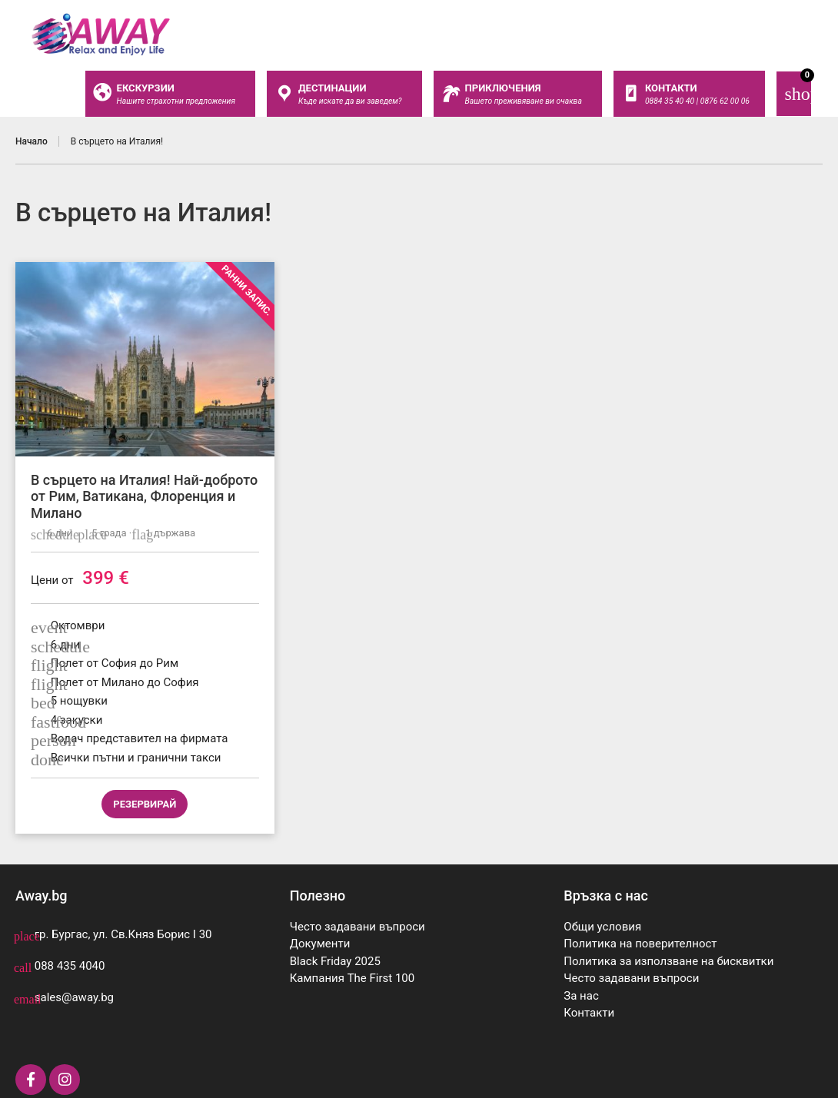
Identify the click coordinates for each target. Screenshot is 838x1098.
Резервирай (144, 804)
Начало (31, 141)
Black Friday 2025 (335, 961)
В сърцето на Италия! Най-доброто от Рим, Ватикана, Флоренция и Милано (144, 496)
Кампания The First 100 (352, 978)
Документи (320, 943)
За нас (581, 996)
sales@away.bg (74, 997)
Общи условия (602, 927)
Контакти (589, 1013)
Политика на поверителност (640, 943)
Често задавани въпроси (357, 927)
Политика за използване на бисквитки (668, 961)
